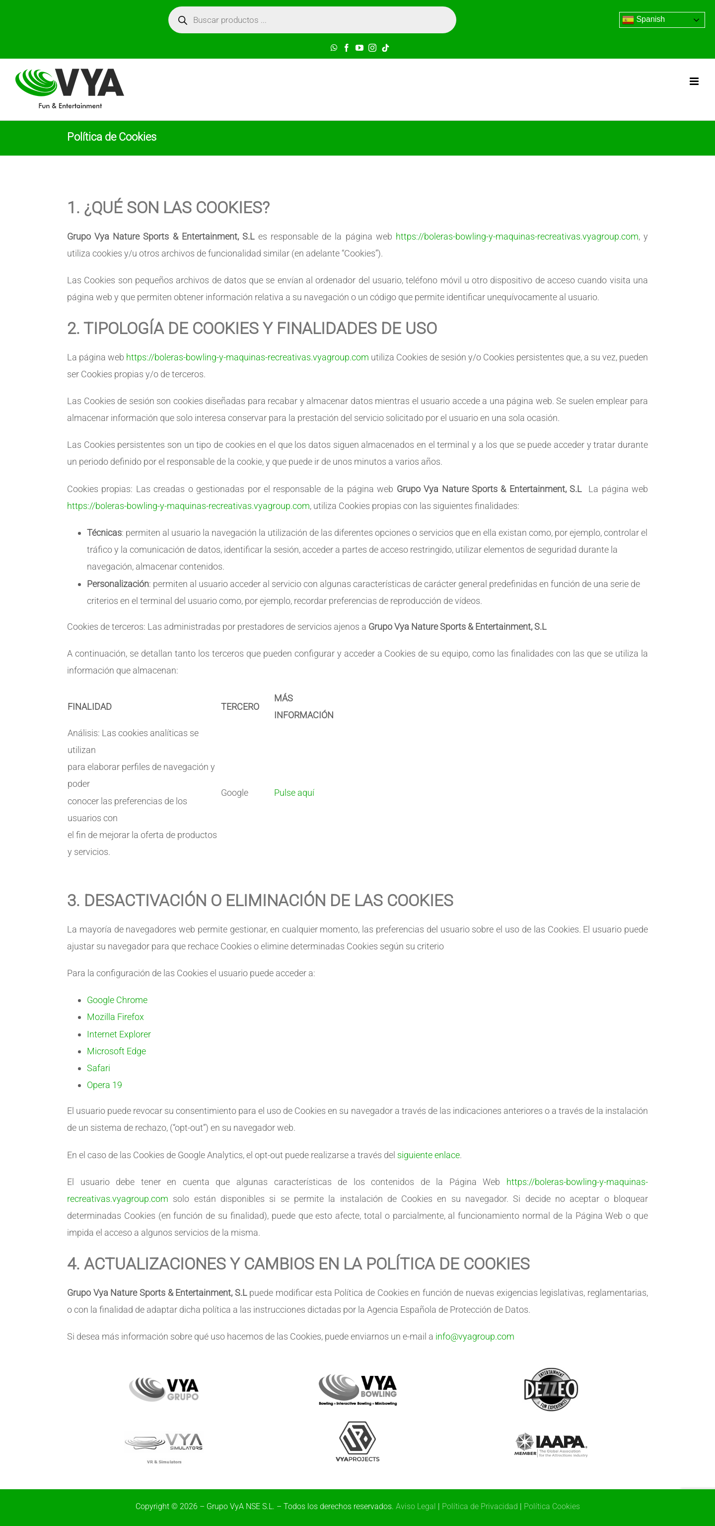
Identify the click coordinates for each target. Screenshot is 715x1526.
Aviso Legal (416, 1506)
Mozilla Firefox (115, 1017)
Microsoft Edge (116, 1051)
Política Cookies (552, 1506)
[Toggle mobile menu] (695, 81)
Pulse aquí (294, 792)
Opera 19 (104, 1085)
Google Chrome (117, 1000)
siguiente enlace (428, 1155)
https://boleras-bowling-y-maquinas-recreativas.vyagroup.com (517, 236)
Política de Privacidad (480, 1506)
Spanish (643, 20)
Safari (98, 1068)
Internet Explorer (119, 1034)
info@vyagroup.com (474, 1336)
